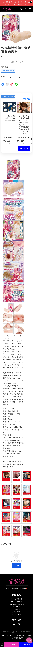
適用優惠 (4, 67)
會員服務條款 (16, 612)
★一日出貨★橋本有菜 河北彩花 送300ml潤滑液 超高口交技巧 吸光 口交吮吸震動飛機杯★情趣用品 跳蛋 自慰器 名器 (23, 124)
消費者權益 (16, 609)
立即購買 (11, 644)
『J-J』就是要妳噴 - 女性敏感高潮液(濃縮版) (9, 119)
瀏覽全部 (26, 99)
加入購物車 (24, 148)
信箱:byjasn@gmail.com (16, 604)
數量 (3, 77)
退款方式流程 (16, 614)
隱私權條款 (16, 606)
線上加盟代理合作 (16, 599)
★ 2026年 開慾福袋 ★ (16, 601)
